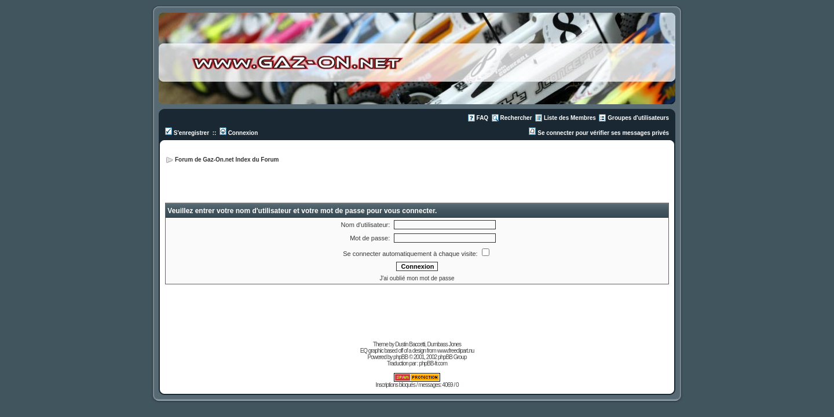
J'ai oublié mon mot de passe (416, 278)
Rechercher (516, 118)
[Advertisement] (532, 173)
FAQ (483, 118)
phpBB (400, 357)
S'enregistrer (187, 133)
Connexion (239, 133)
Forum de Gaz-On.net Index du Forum (227, 159)
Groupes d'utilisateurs (638, 118)
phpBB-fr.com (433, 363)
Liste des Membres (570, 118)
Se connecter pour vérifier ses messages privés (599, 133)
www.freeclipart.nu (455, 351)
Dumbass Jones (444, 344)
